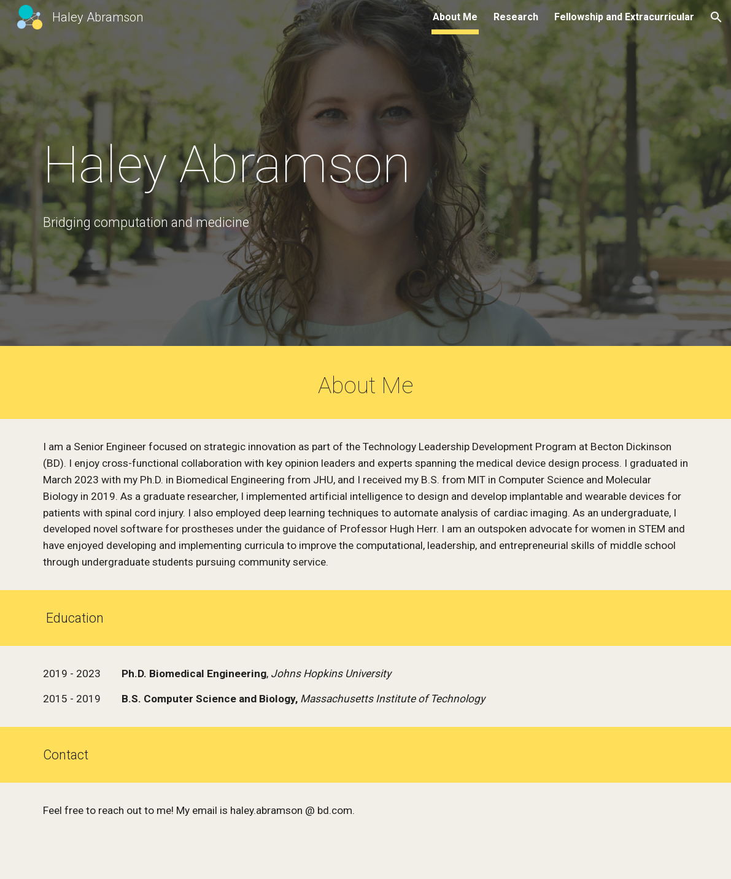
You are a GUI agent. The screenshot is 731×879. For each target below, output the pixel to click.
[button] (716, 17)
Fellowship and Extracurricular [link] (624, 17)
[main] (254, 164)
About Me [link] (455, 17)
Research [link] (515, 17)
